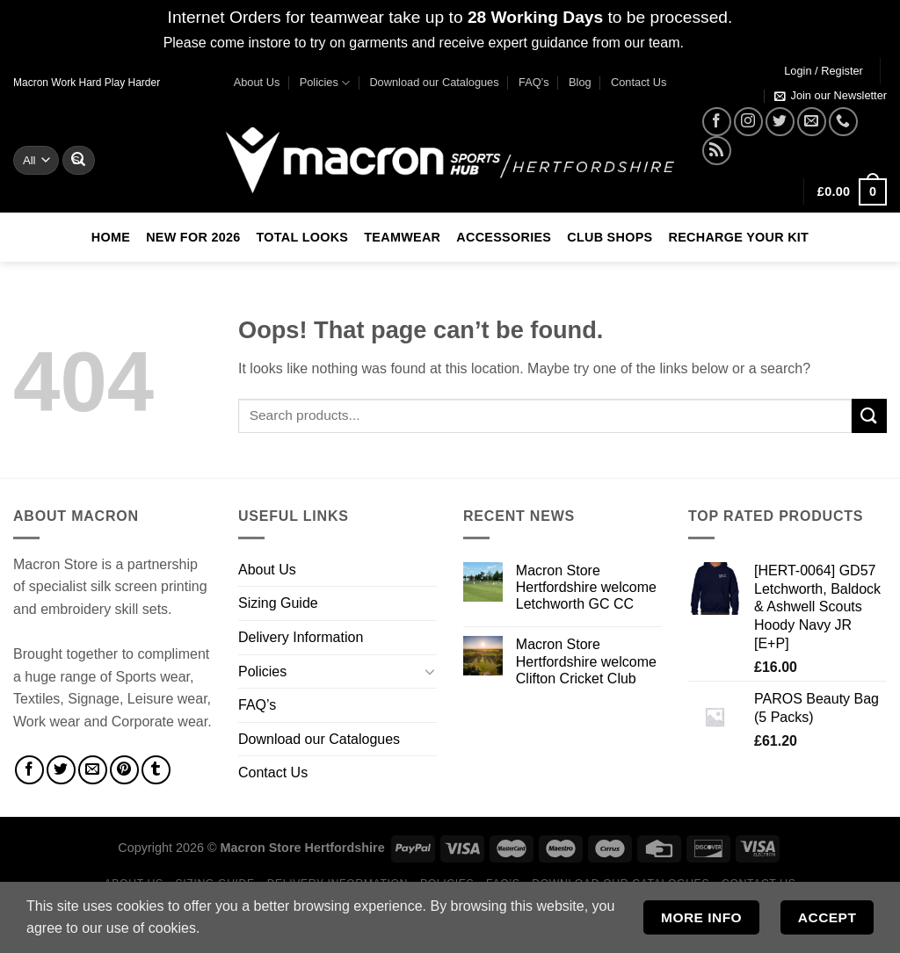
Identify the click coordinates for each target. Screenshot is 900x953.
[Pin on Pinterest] (124, 769)
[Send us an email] (811, 121)
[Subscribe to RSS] (716, 150)
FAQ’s (534, 82)
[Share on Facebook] (29, 769)
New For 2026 (193, 237)
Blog (580, 82)
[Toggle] (430, 671)
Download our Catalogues (433, 82)
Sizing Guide (278, 603)
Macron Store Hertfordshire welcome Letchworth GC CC (586, 587)
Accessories (503, 237)
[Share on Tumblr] (156, 769)
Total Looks (303, 237)
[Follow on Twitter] (780, 121)
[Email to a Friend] (92, 769)
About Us (257, 82)
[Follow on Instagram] (748, 121)
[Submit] (78, 160)
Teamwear (402, 237)
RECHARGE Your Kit (738, 237)
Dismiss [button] (712, 42)
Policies (325, 83)
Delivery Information (300, 637)
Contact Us (638, 82)
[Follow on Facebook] (716, 121)
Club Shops (609, 237)
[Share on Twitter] (61, 769)
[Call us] (843, 121)
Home (110, 237)
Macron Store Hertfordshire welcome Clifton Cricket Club (586, 661)
